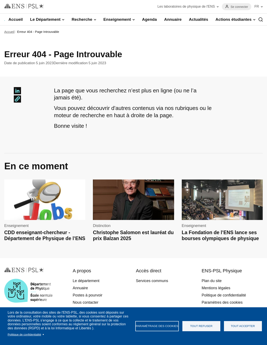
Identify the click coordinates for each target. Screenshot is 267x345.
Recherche (82, 19)
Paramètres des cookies (222, 302)
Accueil (15, 19)
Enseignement (117, 19)
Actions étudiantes (233, 19)
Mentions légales (216, 288)
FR (256, 6)
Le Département (45, 19)
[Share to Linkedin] (17, 90)
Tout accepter (243, 326)
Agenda (149, 19)
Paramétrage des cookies (157, 326)
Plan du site (212, 281)
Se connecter (239, 6)
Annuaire (173, 19)
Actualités (198, 19)
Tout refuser (201, 326)
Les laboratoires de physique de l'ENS (186, 6)
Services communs (152, 281)
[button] (17, 99)
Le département (86, 281)
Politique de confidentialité (24, 334)
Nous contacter (85, 302)
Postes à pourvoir (87, 295)
